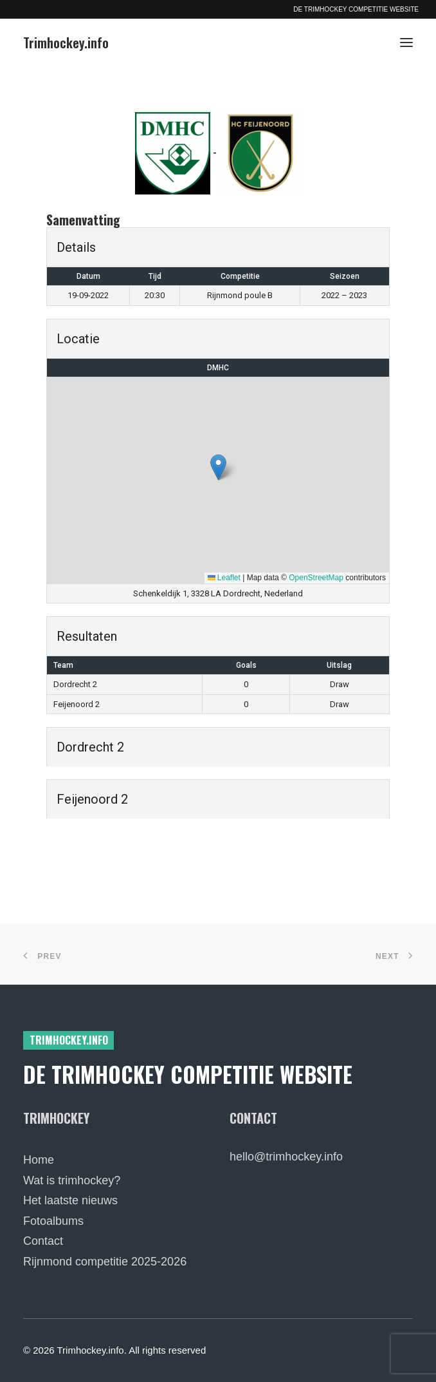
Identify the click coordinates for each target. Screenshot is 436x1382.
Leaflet (224, 577)
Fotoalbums (53, 1221)
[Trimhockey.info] (66, 42)
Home (38, 1159)
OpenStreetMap (316, 577)
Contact (43, 1241)
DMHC (218, 367)
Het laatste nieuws (70, 1200)
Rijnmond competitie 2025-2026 (104, 1261)
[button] (406, 42)
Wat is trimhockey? (71, 1180)
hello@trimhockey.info (286, 1156)
